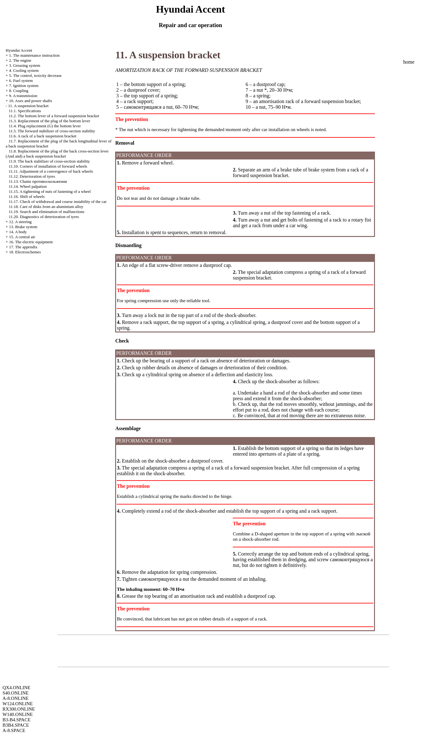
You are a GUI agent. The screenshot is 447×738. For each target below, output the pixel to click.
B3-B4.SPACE (17, 719)
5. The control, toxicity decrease (35, 75)
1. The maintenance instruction (34, 55)
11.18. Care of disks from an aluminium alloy (46, 206)
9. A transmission (23, 95)
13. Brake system (23, 226)
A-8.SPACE (14, 730)
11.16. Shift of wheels (27, 196)
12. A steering (20, 221)
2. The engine (20, 60)
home (409, 62)
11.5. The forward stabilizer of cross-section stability (52, 131)
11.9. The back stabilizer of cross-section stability (49, 161)
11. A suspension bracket (28, 105)
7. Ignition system (24, 85)
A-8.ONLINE (16, 698)
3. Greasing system (24, 65)
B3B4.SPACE (16, 725)
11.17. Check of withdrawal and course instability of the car (58, 201)
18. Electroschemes (25, 252)
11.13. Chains (38, 181)
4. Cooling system (24, 70)
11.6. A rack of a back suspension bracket (42, 136)
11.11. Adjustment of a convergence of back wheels (51, 171)
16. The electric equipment (31, 241)
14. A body (18, 231)
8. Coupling (18, 90)
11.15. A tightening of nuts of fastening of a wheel (50, 191)
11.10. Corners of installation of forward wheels (48, 166)
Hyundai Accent (19, 50)
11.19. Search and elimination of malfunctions (46, 211)
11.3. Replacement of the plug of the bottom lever (49, 120)
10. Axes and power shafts (30, 100)
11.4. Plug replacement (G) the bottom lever (45, 126)
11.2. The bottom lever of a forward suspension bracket (54, 115)
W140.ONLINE (18, 714)
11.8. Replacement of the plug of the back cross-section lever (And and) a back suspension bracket (57, 154)
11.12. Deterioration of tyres (32, 176)
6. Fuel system (21, 80)
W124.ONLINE (18, 703)
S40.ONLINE (16, 692)
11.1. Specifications (25, 110)
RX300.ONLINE (19, 709)
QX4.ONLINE (17, 687)
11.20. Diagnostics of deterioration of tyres (44, 216)
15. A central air (22, 236)
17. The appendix (23, 247)
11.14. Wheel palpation (28, 186)
